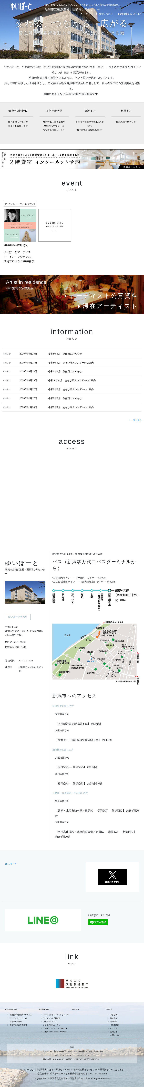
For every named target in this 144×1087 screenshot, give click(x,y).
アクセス (86, 14)
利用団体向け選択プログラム (21, 1015)
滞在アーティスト (107, 306)
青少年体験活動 (18, 118)
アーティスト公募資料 (100, 295)
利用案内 (126, 116)
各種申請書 (114, 1025)
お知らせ (113, 1032)
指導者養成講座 (16, 1022)
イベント (113, 1028)
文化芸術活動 (54, 120)
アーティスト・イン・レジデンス (56, 1015)
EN (139, 14)
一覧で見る (135, 420)
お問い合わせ (104, 14)
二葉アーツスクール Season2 (55, 1032)
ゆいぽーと (11, 864)
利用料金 (113, 1022)
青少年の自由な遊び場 (18, 1025)
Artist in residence (26, 282)
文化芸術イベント (50, 1022)
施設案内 (90, 120)
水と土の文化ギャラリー (52, 1025)
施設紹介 (113, 1018)
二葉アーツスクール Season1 (55, 1028)
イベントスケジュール (18, 1018)
